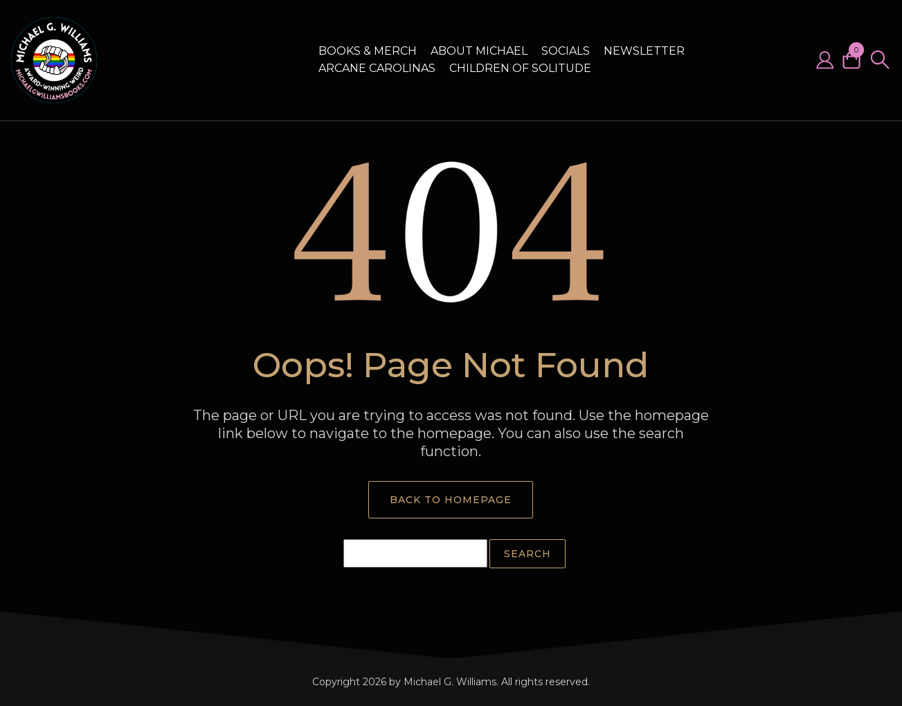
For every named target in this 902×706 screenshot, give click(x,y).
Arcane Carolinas (376, 68)
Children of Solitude (520, 68)
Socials (565, 50)
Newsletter (644, 50)
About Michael (479, 50)
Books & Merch (367, 50)
